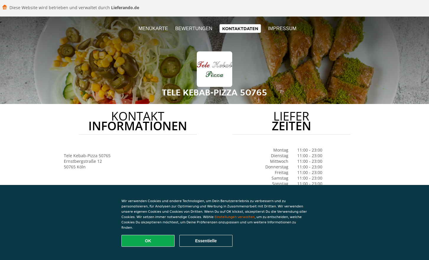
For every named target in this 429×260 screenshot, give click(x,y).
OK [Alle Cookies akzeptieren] (148, 240)
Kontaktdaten (240, 28)
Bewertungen (193, 28)
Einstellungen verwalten (234, 216)
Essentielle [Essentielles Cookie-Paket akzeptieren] (206, 240)
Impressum (282, 28)
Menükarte (153, 28)
